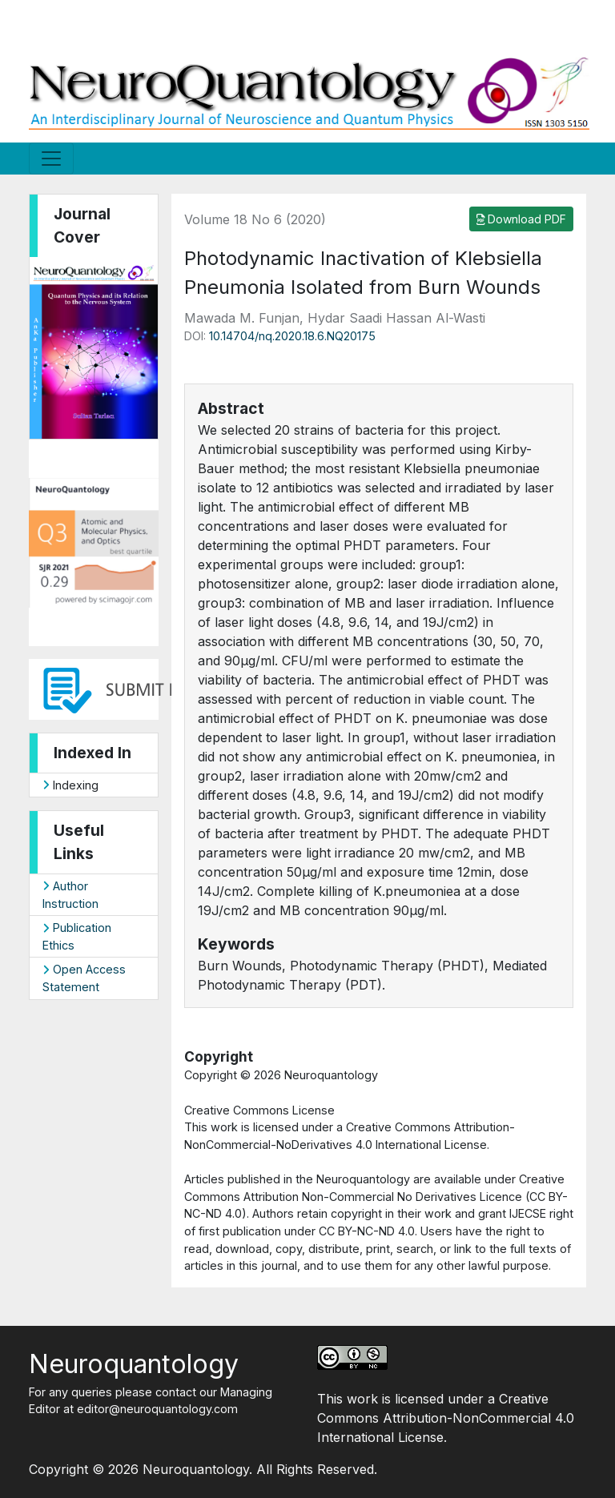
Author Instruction (70, 894)
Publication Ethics (76, 936)
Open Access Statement (84, 978)
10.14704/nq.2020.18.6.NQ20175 (292, 336)
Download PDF (521, 219)
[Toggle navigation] (51, 159)
